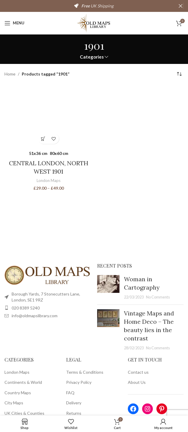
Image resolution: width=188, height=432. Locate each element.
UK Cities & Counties (24, 413)
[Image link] (47, 274)
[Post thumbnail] (108, 287)
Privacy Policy (78, 382)
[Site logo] (94, 22)
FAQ (70, 392)
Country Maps (17, 392)
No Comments (158, 297)
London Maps (48, 180)
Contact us (138, 372)
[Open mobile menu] (14, 23)
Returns (73, 413)
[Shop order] (179, 74)
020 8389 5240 (26, 307)
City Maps (13, 402)
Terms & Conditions (84, 372)
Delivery (73, 402)
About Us (137, 382)
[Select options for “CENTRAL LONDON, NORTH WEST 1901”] (43, 138)
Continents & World (23, 382)
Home (9, 73)
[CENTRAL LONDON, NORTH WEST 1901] (48, 116)
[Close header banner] (180, 6)
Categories (92, 57)
